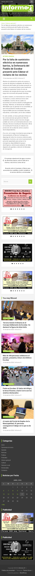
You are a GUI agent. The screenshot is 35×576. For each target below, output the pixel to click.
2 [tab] (13, 209)
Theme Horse (27, 570)
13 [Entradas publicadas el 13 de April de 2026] (3, 494)
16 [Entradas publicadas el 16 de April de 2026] (17, 494)
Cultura (3, 463)
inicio (3, 445)
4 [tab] (17, 209)
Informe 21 (21, 78)
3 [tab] (15, 209)
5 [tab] (19, 209)
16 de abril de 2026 (8, 329)
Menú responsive (32, 1)
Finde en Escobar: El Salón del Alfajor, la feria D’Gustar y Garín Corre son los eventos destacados (17, 390)
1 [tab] (11, 209)
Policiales (4, 457)
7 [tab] (23, 209)
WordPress (23, 573)
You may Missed (10, 298)
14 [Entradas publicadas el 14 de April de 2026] (8, 494)
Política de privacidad (8, 570)
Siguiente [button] (29, 197)
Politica (3, 455)
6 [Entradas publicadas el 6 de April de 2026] (3, 491)
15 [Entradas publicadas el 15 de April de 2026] (13, 494)
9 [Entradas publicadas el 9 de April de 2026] (17, 491)
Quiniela (3, 450)
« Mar (3, 505)
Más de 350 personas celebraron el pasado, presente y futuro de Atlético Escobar (17, 358)
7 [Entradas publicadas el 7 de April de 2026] (8, 491)
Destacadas (5, 468)
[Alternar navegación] (3, 19)
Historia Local (5, 465)
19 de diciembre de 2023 (10, 78)
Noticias (3, 452)
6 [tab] (21, 209)
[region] (17, 198)
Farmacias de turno (7, 447)
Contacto (4, 470)
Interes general (8, 56)
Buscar (30, 181)
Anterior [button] (5, 197)
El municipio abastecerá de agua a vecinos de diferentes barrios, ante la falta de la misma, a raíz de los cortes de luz (18, 160)
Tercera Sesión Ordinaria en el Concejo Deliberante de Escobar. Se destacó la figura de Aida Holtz (16, 325)
